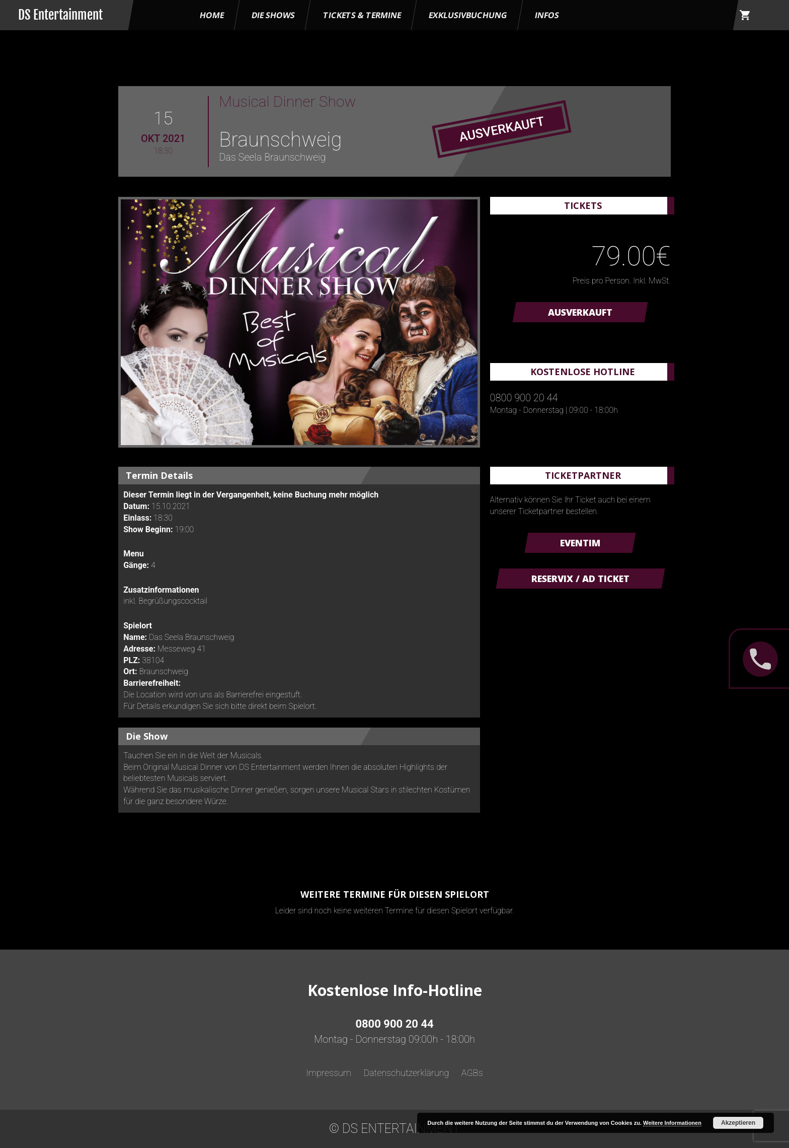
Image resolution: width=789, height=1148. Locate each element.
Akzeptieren (738, 1122)
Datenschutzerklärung (406, 1072)
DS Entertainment (60, 15)
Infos (547, 15)
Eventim (580, 543)
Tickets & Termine (362, 15)
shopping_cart (745, 15)
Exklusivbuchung (468, 15)
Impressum (328, 1072)
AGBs (472, 1072)
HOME (212, 15)
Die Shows (273, 15)
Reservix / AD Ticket (580, 578)
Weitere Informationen (672, 1123)
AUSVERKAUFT (580, 312)
